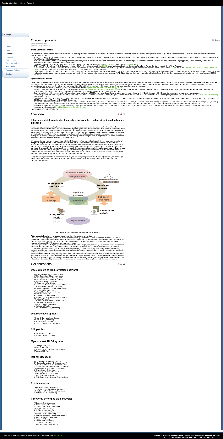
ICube (80, 29)
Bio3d (62, 29)
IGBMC (71, 29)
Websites (18, 29)
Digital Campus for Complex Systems (72, 107)
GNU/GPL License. (207, 437)
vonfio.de (58, 435)
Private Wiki (43, 29)
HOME (8, 29)
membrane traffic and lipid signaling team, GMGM (102, 89)
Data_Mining (111, 64)
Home (22, 3)
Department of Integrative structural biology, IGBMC (104, 88)
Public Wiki (30, 29)
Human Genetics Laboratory (208, 95)
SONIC (131, 64)
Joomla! (162, 437)
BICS (54, 29)
